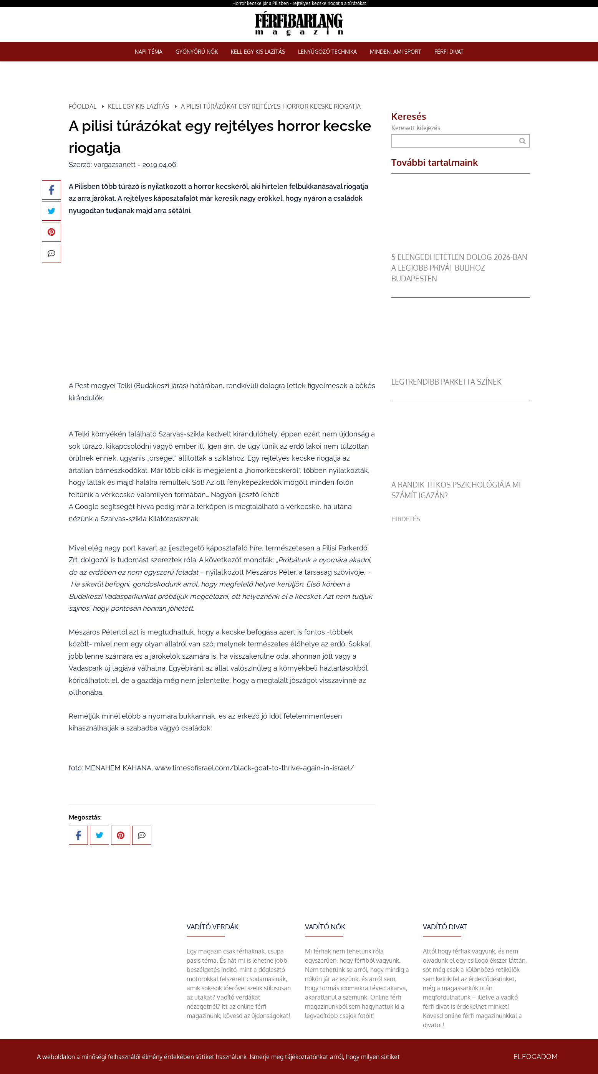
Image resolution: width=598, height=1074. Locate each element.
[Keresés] (522, 141)
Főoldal (82, 106)
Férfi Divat (449, 51)
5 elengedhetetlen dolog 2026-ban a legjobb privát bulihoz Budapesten (459, 268)
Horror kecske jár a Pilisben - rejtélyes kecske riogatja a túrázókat (299, 3)
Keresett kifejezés (415, 128)
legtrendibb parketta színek (446, 381)
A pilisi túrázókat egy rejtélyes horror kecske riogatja (271, 106)
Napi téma (148, 51)
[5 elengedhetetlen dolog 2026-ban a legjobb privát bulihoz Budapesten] (460, 247)
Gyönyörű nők (197, 51)
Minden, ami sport (395, 51)
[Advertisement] (460, 577)
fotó (75, 768)
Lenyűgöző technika (327, 51)
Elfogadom (536, 1057)
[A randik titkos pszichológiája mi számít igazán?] (460, 475)
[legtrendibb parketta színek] (460, 372)
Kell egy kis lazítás (258, 51)
